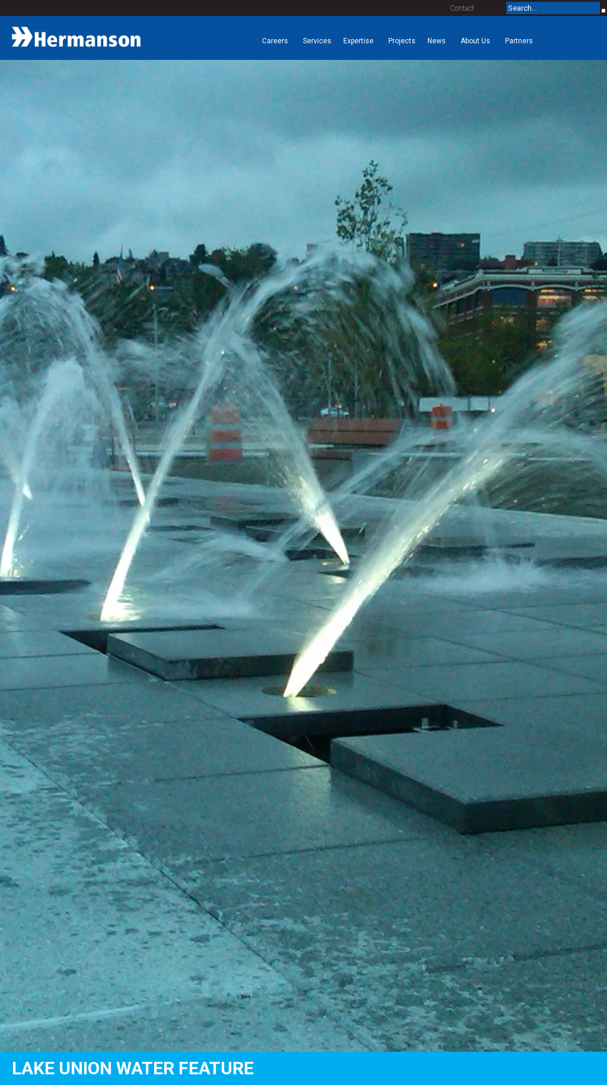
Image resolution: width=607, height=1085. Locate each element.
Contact (462, 8)
